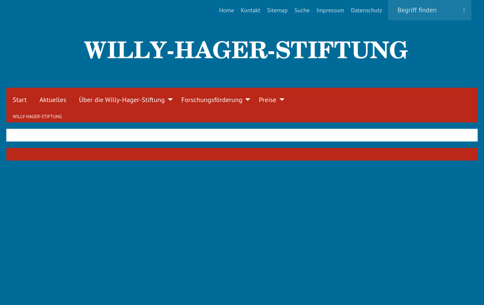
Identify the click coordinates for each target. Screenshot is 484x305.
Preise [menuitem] (267, 99)
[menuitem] (226, 10)
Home (226, 10)
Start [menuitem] (20, 99)
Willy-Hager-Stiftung (37, 116)
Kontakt (250, 10)
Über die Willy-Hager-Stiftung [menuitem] (122, 99)
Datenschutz (366, 10)
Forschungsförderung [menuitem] (212, 99)
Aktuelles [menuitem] (52, 99)
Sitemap (277, 10)
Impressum (331, 10)
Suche (302, 10)
